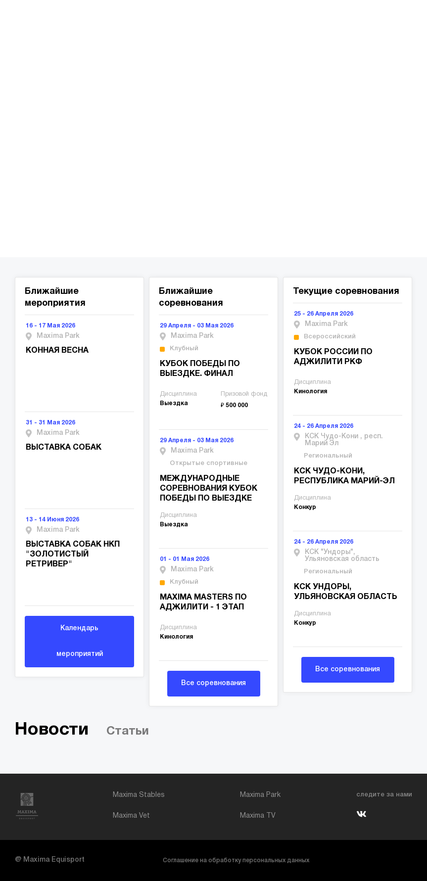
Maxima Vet (131, 816)
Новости (52, 730)
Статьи (127, 731)
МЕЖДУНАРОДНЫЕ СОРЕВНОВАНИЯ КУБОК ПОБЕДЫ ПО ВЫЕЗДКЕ (208, 488)
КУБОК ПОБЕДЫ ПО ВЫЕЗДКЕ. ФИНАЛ (200, 369)
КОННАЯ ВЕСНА (57, 350)
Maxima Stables (139, 795)
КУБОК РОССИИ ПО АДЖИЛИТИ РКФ (333, 357)
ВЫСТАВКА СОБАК (63, 447)
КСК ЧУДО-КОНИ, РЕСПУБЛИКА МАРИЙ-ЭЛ (344, 476)
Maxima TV (258, 816)
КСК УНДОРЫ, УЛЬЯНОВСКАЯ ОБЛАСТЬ (345, 592)
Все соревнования (213, 683)
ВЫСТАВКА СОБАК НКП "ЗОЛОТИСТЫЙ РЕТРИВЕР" (73, 554)
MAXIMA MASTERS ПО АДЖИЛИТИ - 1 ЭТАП (203, 602)
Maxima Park (260, 795)
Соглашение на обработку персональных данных (236, 860)
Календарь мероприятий (79, 641)
